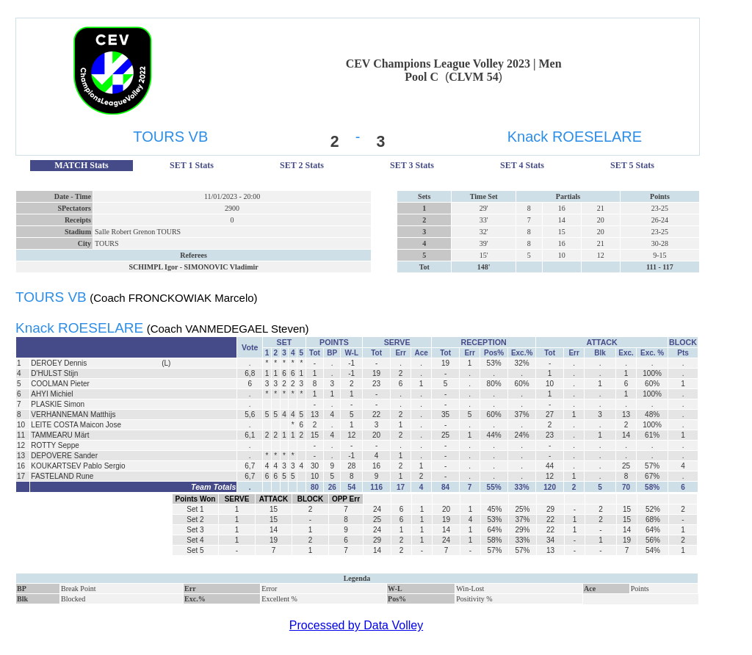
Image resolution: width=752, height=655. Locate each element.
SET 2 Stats (302, 165)
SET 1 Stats (192, 165)
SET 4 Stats (522, 165)
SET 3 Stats (412, 165)
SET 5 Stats (632, 165)
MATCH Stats (81, 165)
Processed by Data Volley (356, 625)
